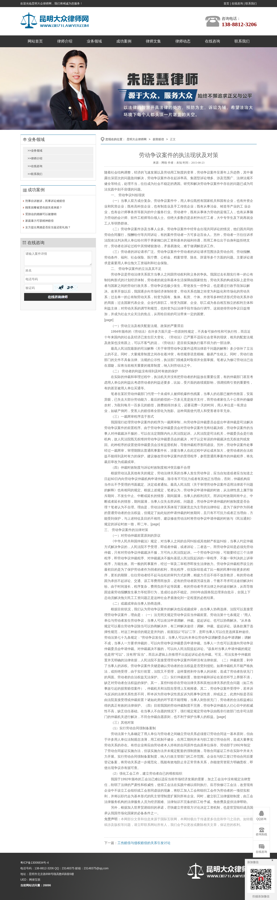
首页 (226, 3)
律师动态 (182, 41)
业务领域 (94, 41)
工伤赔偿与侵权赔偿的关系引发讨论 (143, 843)
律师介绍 (64, 41)
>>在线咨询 (35, 166)
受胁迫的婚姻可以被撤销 (40, 214)
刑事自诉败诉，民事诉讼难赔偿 (45, 201)
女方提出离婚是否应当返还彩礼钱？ (48, 227)
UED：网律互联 (30, 879)
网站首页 (35, 41)
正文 (173, 139)
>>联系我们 (35, 174)
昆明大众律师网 (137, 139)
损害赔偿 (158, 139)
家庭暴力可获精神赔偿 (39, 220)
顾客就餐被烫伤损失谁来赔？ (43, 207)
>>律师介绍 (35, 158)
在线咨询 (237, 3)
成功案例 (123, 41)
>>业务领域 (35, 150)
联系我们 (251, 3)
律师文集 (153, 41)
